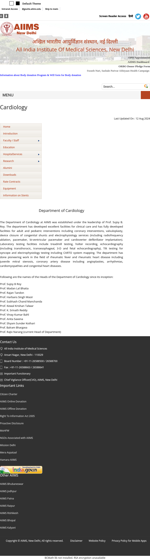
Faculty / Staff (21, 140)
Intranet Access (10, 8)
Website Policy (97, 541)
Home (6, 126)
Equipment (9, 188)
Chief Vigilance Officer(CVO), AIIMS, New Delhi (30, 380)
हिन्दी (131, 16)
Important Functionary (17, 373)
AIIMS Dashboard (138, 61)
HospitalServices (21, 154)
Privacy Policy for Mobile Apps (129, 541)
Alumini (7, 168)
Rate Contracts (11, 181)
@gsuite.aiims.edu (31, 8)
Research (21, 161)
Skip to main (51, 8)
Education (9, 147)
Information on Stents (16, 195)
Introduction (10, 133)
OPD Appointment (139, 57)
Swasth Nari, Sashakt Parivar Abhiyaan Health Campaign (118, 70)
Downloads (9, 175)
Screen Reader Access (112, 16)
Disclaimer (76, 541)
